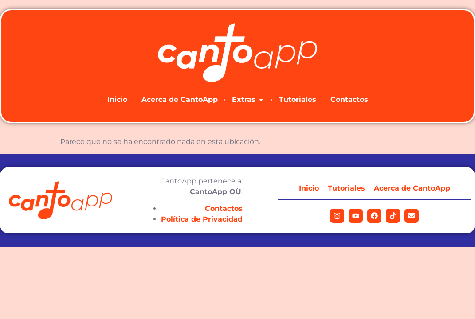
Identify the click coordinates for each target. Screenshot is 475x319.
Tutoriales (346, 188)
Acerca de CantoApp (412, 188)
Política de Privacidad (202, 219)
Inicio (309, 188)
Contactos (224, 208)
